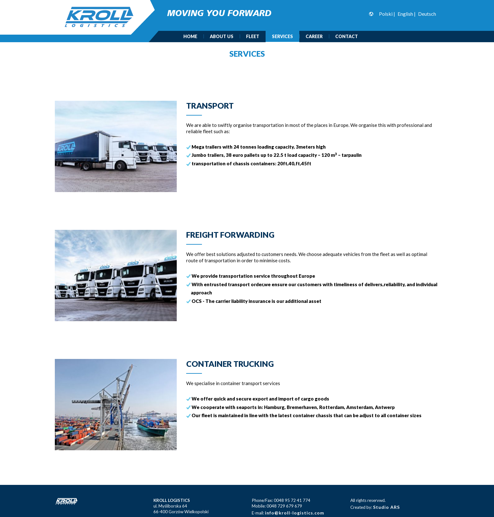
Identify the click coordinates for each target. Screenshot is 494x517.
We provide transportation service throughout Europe (253, 276)
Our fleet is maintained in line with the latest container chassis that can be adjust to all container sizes (307, 415)
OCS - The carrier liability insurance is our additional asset (256, 301)
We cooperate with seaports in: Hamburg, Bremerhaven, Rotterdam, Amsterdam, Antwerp (293, 407)
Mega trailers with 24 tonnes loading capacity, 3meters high (259, 147)
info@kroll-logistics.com (294, 512)
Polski (386, 14)
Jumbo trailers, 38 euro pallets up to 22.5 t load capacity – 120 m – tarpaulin (277, 155)
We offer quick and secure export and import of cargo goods (260, 398)
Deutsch (427, 14)
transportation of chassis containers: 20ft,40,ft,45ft (251, 163)
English (405, 14)
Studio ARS (386, 507)
